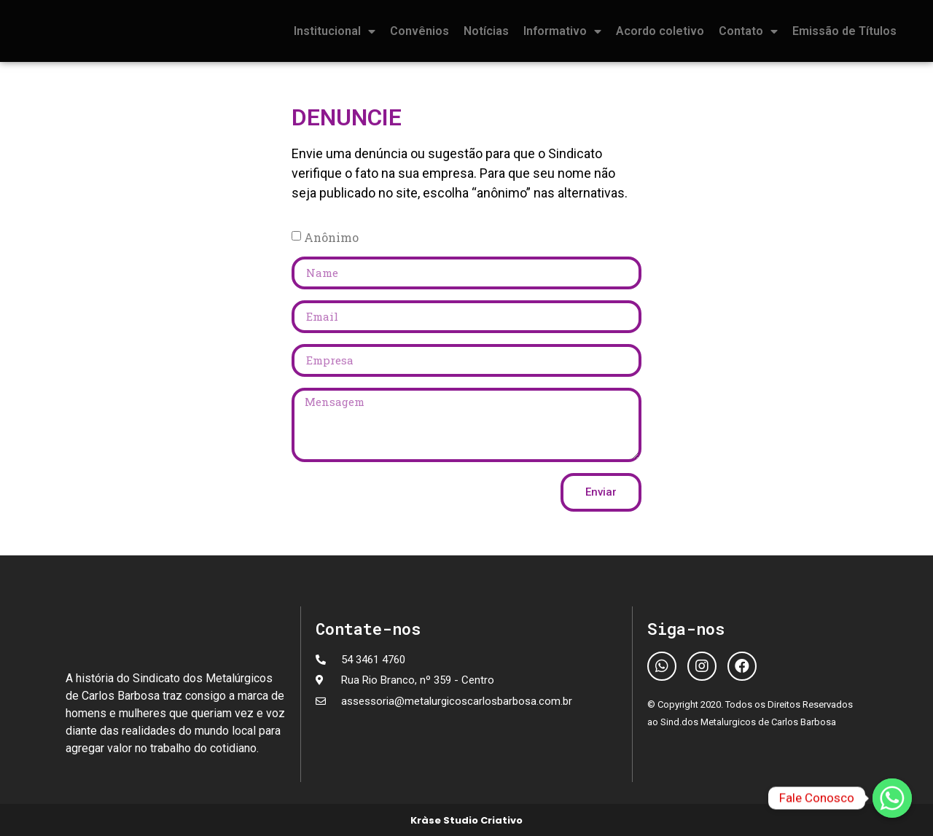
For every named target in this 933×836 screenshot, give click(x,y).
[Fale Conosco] (892, 798)
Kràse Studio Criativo (466, 820)
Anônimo (331, 236)
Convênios (419, 31)
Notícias (486, 31)
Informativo (562, 31)
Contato (748, 31)
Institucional (334, 31)
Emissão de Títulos (844, 31)
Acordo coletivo (660, 31)
